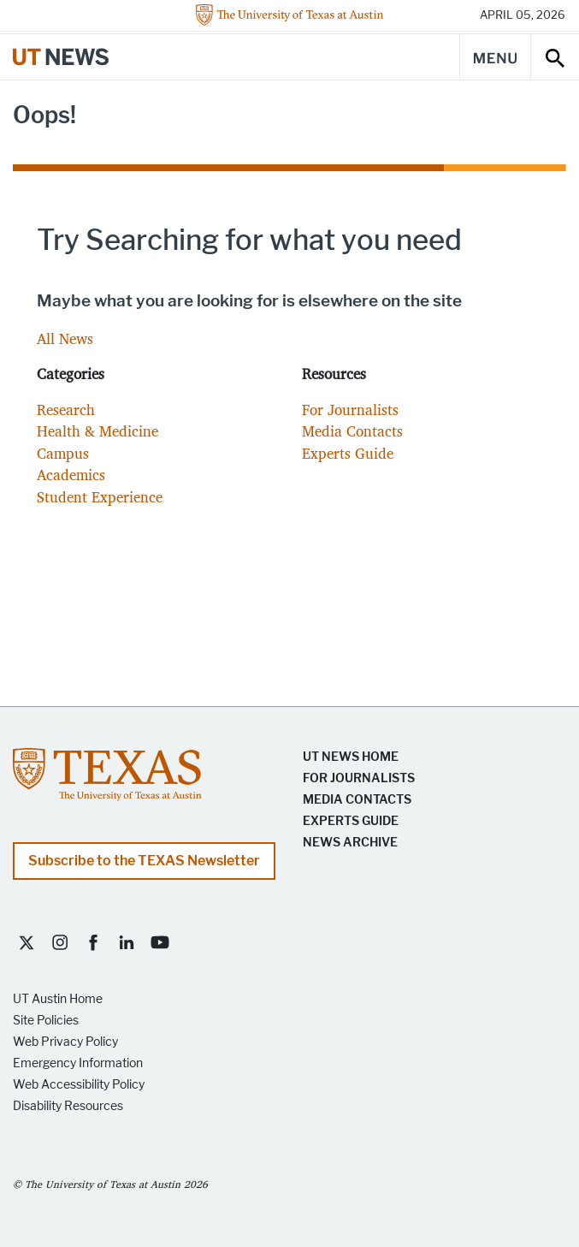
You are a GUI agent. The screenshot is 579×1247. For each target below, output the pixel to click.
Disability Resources (68, 1106)
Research (66, 409)
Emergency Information (78, 1063)
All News (65, 338)
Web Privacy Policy (65, 1042)
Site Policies (46, 1020)
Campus (63, 453)
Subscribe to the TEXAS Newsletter (144, 860)
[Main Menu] (495, 57)
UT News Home (351, 757)
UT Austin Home (58, 999)
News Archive (350, 842)
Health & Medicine (97, 430)
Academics (71, 474)
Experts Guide (347, 453)
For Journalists (350, 409)
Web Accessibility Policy (79, 1085)
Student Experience (99, 496)
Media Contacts (352, 430)
